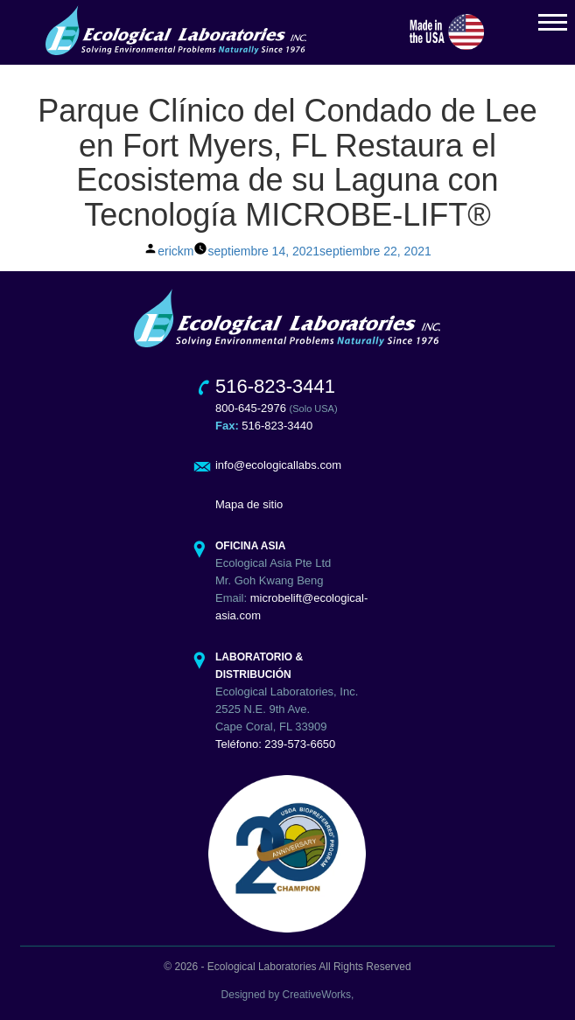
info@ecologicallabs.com (278, 465)
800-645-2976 (250, 408)
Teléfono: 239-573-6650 (275, 744)
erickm (175, 251)
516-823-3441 (275, 386)
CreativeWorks (317, 995)
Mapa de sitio (249, 504)
